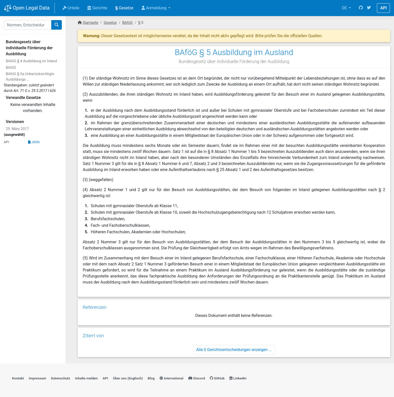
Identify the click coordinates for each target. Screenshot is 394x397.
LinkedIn (237, 378)
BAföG (11, 68)
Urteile (71, 8)
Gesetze (124, 8)
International (171, 378)
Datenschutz (60, 378)
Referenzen (95, 307)
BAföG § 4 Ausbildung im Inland (31, 61)
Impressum (37, 378)
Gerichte (97, 8)
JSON (34, 142)
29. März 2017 (17, 129)
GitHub (217, 378)
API (383, 8)
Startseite (90, 23)
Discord (196, 378)
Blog (151, 378)
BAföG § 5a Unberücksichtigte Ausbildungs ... (30, 77)
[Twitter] (369, 8)
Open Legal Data (27, 8)
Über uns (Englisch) (128, 378)
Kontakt (18, 378)
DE (345, 8)
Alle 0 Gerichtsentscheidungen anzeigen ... (234, 349)
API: (7, 142)
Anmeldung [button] (154, 8)
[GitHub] (361, 8)
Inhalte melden (86, 378)
